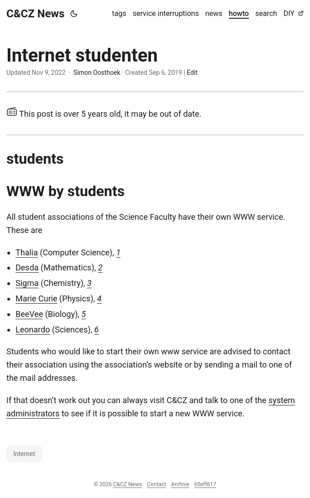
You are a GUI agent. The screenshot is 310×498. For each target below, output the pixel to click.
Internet (24, 453)
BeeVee (29, 314)
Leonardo (33, 329)
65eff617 (205, 484)
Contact (156, 484)
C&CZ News (35, 13)
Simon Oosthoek (96, 72)
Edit (192, 72)
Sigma (27, 283)
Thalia (27, 252)
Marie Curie (36, 298)
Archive (180, 484)
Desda (27, 267)
